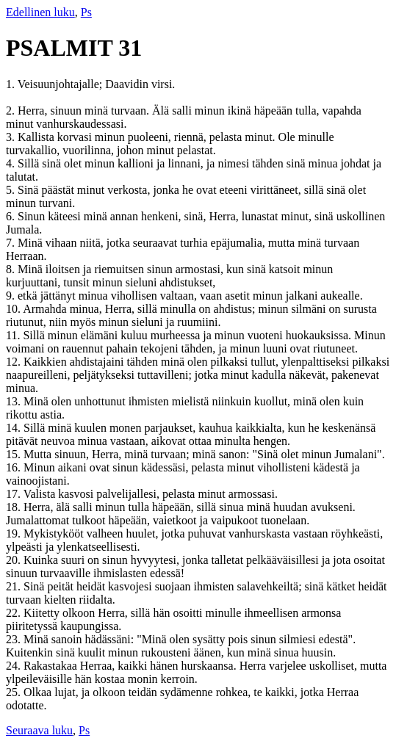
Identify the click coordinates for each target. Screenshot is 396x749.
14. (15, 427)
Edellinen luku (40, 12)
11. (14, 335)
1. (12, 84)
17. (15, 494)
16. (15, 467)
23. (15, 639)
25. (15, 692)
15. (15, 454)
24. (15, 665)
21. (15, 586)
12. (15, 361)
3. (12, 137)
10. (14, 309)
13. (15, 401)
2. (12, 110)
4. (12, 163)
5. (12, 190)
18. (15, 507)
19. (15, 533)
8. (12, 269)
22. (15, 613)
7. (12, 242)
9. (12, 295)
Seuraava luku (39, 730)
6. (12, 216)
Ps (86, 12)
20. (15, 560)
